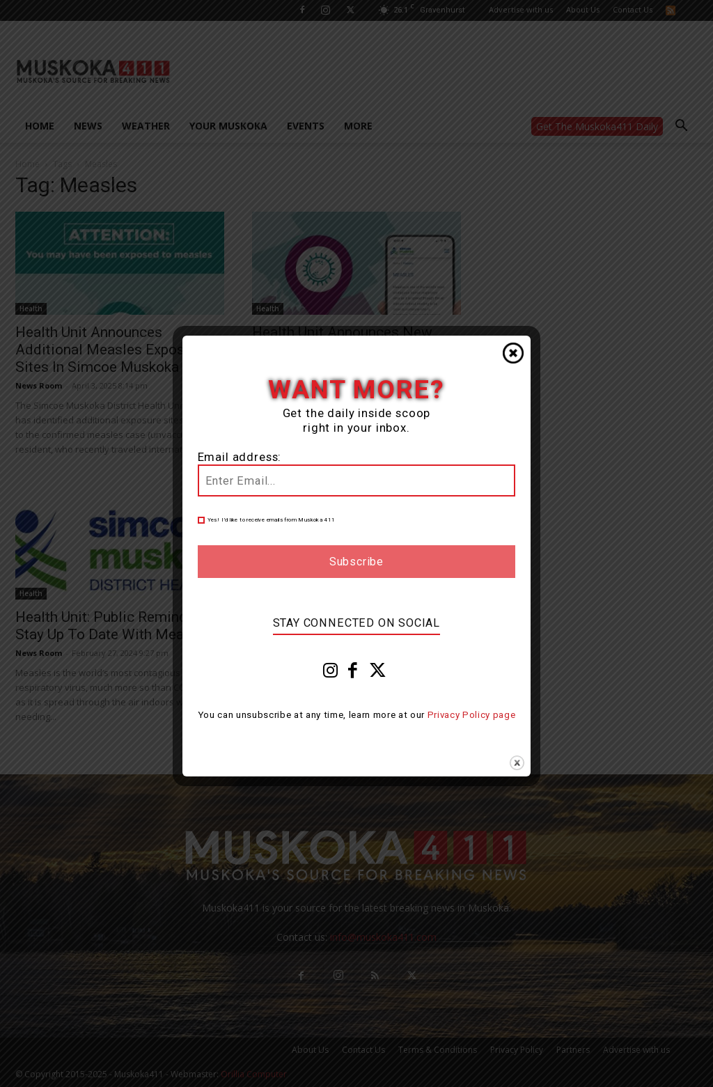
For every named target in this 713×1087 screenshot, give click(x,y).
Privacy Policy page (472, 715)
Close (513, 353)
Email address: (240, 457)
